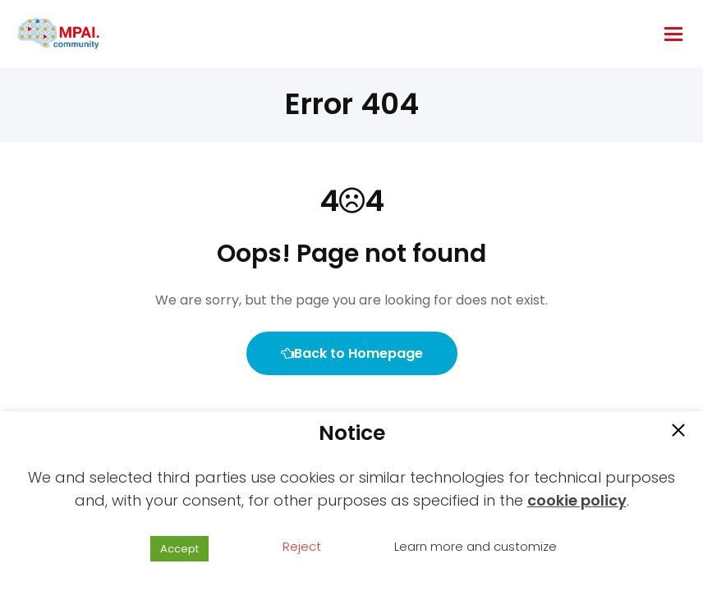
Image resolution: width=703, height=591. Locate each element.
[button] (678, 432)
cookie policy (577, 500)
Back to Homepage (352, 353)
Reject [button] (302, 546)
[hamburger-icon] (673, 34)
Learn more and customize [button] (475, 546)
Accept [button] (179, 549)
